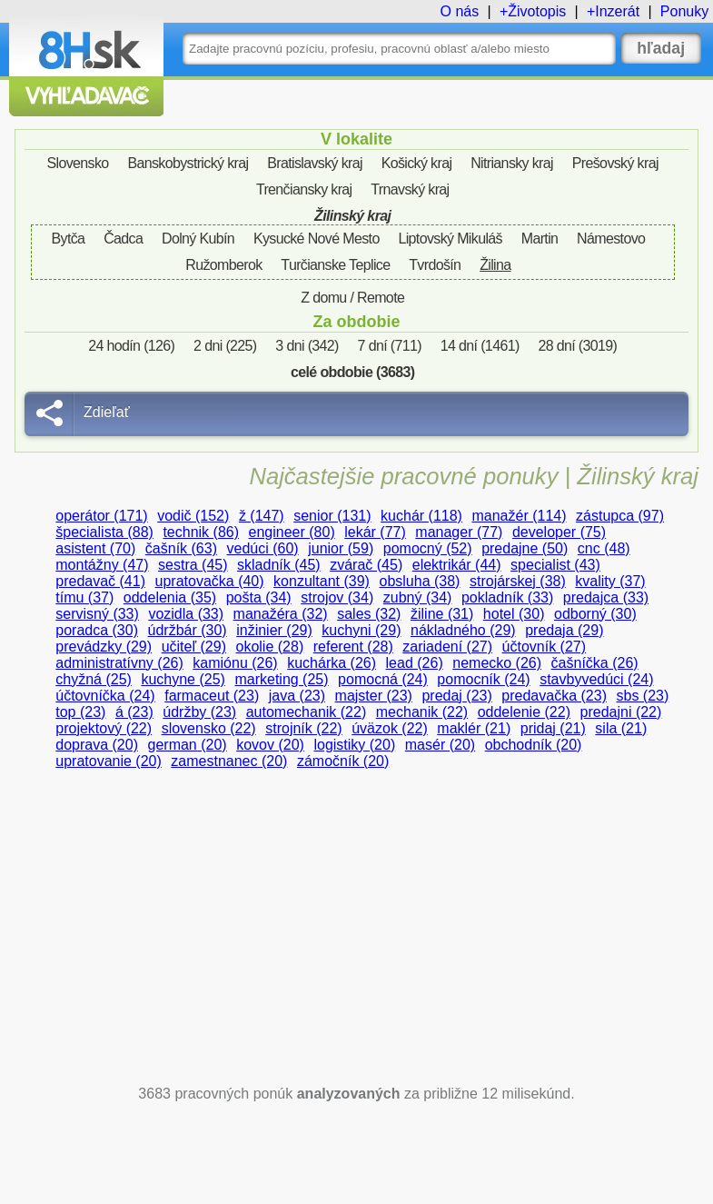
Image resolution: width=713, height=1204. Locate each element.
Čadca (123, 238)
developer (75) (559, 532)
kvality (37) (610, 581)
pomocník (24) (483, 679)
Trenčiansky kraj (304, 189)
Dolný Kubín (198, 238)
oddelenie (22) (524, 712)
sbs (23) (643, 695)
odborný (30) (595, 614)
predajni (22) (621, 712)
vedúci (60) (263, 548)
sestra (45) (192, 564)
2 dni (224, 345)
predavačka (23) (554, 695)
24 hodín (131, 345)
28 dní (577, 345)
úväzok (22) (390, 728)
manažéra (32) (280, 614)
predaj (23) (456, 695)
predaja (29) (564, 630)
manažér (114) (518, 515)
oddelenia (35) (170, 597)
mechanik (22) (422, 712)
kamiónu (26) (235, 663)
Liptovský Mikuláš (450, 238)
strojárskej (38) (518, 581)
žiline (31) (442, 614)
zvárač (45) (366, 564)
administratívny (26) (119, 663)
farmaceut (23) (211, 695)
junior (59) (340, 548)
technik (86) (201, 532)
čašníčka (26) (595, 663)
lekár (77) (375, 532)
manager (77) (458, 532)
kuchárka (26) (331, 663)
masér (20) (440, 744)
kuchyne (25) (183, 679)
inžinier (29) (274, 630)
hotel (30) (514, 614)
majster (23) (373, 695)
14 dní (480, 345)
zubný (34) (417, 597)
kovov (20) (270, 744)
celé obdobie (352, 372)
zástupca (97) (620, 515)
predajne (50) (524, 548)
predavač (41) (100, 581)
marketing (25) (281, 679)
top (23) (80, 712)
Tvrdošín (434, 265)
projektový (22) (103, 728)
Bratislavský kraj (314, 163)
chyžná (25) (93, 679)
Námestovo (611, 238)
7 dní (389, 345)
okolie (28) (270, 646)
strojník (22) (303, 728)
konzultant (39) (321, 581)
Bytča (68, 238)
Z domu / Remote (352, 297)
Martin (540, 238)
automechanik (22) (306, 712)
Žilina (495, 265)
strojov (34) (337, 597)
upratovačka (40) (209, 581)
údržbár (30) (187, 630)
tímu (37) (84, 597)
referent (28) (353, 646)
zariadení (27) (447, 646)
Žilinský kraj (352, 216)
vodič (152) (193, 515)
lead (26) (414, 663)
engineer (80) (292, 532)
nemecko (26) (496, 663)
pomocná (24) (383, 679)
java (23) (297, 695)
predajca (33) (606, 597)
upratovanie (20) (108, 761)
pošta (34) (259, 597)
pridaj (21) (553, 728)
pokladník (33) (507, 597)
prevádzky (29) (103, 646)
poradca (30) (96, 630)
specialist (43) (555, 564)
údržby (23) (199, 712)
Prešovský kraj (615, 163)
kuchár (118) (421, 515)
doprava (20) (96, 744)
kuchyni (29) (361, 630)
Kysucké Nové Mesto (316, 238)
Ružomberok (223, 265)
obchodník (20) (533, 744)
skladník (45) (279, 564)
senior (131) (332, 515)
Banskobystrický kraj (187, 163)
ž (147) (261, 515)
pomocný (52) (427, 548)
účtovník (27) (544, 646)
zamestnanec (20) (229, 761)
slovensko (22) (209, 728)
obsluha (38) (419, 581)
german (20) (187, 744)
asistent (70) (95, 548)
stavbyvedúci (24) (596, 679)
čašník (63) (181, 548)
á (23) (134, 712)
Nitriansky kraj (511, 163)
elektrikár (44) (456, 564)
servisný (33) (97, 614)
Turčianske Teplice (335, 265)
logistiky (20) (354, 744)
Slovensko (78, 163)
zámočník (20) (343, 761)
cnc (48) (604, 548)
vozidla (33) (185, 614)
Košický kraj (416, 163)
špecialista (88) (104, 532)
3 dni (306, 345)
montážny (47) (101, 564)
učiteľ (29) (194, 646)
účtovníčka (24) (104, 695)
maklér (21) (473, 728)
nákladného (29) (463, 630)
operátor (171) (101, 515)
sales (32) (369, 614)
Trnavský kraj (410, 189)
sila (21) (621, 728)
